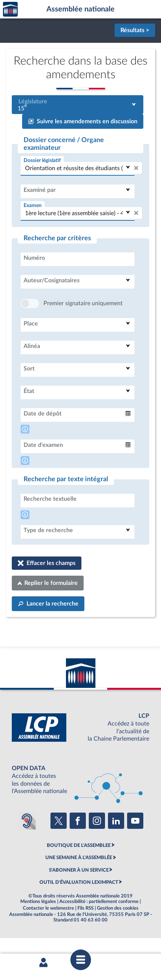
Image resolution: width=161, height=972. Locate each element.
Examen (33, 205)
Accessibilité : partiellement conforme (99, 923)
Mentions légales (38, 923)
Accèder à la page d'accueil (10, 9)
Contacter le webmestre (48, 930)
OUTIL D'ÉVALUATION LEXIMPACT (78, 904)
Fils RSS (85, 930)
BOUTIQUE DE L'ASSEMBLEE (79, 867)
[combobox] (77, 104)
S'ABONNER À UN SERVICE (79, 892)
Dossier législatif (42, 160)
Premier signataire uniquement (83, 325)
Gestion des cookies (118, 930)
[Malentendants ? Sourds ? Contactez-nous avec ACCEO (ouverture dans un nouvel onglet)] (27, 843)
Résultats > (134, 30)
